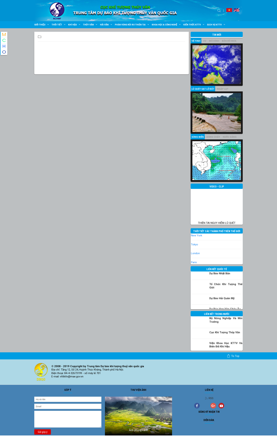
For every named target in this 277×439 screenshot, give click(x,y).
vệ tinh (196, 41)
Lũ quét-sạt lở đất (202, 89)
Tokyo (194, 244)
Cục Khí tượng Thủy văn (224, 332)
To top (233, 356)
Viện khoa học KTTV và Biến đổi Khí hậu (225, 345)
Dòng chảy (213, 137)
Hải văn (106, 24)
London (195, 253)
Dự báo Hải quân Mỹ (222, 298)
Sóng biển (197, 137)
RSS (209, 398)
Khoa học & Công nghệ (167, 24)
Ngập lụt (222, 89)
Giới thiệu (42, 24)
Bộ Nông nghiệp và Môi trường (225, 320)
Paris (194, 262)
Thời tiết (59, 24)
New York (196, 235)
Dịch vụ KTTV (216, 24)
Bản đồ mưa (229, 41)
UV (204, 41)
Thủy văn (90, 24)
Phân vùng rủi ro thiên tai (132, 24)
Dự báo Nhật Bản (219, 273)
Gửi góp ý (42, 432)
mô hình (214, 41)
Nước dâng (230, 137)
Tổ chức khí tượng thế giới (225, 286)
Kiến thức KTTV (194, 24)
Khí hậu (74, 24)
